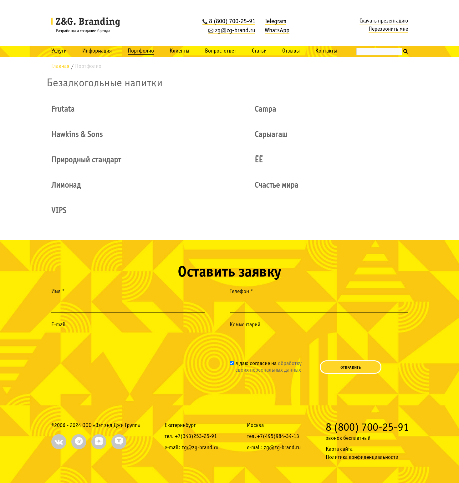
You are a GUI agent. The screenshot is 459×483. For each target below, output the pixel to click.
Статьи (259, 51)
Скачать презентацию (384, 21)
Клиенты (179, 51)
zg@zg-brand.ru (231, 30)
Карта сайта (339, 449)
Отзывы (291, 51)
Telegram (275, 21)
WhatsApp (277, 30)
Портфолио (141, 51)
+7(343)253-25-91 (196, 436)
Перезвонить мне (388, 29)
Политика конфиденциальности (362, 457)
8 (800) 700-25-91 (228, 21)
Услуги (59, 51)
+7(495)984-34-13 (278, 436)
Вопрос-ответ (220, 51)
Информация (97, 51)
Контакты (326, 51)
